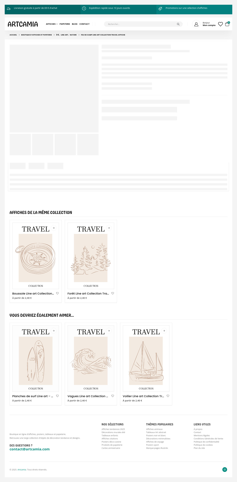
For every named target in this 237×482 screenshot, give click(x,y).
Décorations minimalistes (158, 439)
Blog (74, 24)
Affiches (51, 24)
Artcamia (22, 469)
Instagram (224, 469)
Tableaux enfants (110, 435)
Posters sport (152, 445)
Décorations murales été (113, 432)
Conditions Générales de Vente (208, 439)
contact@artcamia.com (30, 449)
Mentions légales (202, 435)
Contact (84, 24)
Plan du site (199, 449)
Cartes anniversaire (111, 449)
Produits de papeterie (112, 445)
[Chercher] (178, 24)
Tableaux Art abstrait (156, 432)
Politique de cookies (203, 445)
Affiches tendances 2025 (113, 429)
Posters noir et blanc (156, 435)
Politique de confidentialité (206, 442)
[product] (35, 256)
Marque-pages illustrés (157, 449)
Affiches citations (110, 439)
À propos (198, 429)
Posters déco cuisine (111, 442)
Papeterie (65, 24)
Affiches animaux (154, 429)
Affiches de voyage (155, 442)
